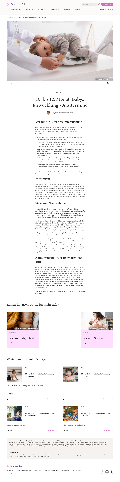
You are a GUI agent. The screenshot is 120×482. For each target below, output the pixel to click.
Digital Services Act (78, 470)
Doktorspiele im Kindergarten (30, 455)
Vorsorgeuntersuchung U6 (70, 129)
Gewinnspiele (54, 10)
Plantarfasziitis (45, 456)
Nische (92, 455)
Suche (98, 4)
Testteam (110, 9)
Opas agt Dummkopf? (82, 455)
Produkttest (102, 9)
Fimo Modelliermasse (15, 455)
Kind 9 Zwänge (44, 455)
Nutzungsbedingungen (51, 470)
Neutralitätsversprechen (24, 470)
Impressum (10, 470)
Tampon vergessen (69, 455)
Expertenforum (16, 10)
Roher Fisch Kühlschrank (56, 455)
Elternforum (29, 10)
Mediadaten (38, 470)
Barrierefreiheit (11, 474)
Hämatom (36, 456)
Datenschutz (65, 470)
